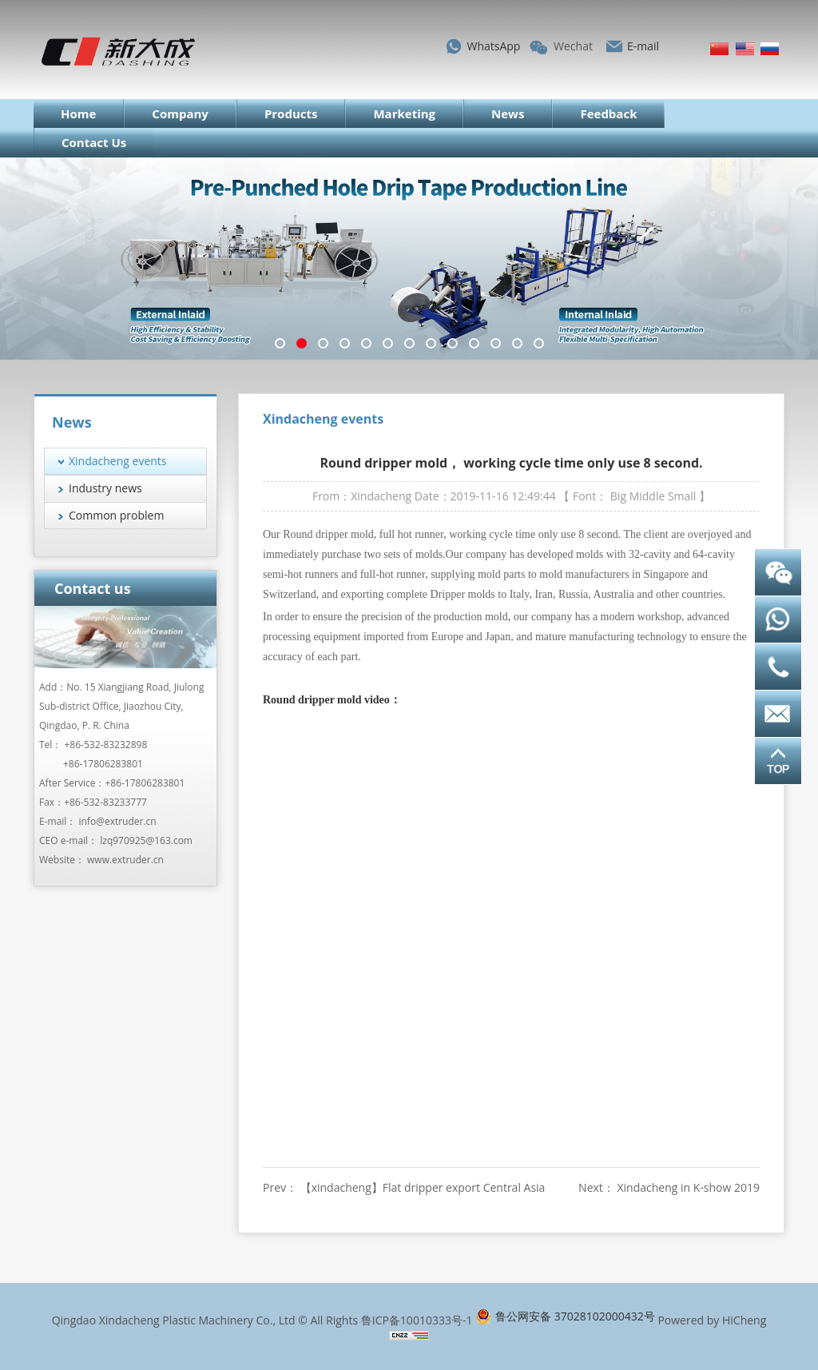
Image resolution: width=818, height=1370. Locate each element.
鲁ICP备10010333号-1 (417, 1320)
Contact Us (94, 142)
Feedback (608, 113)
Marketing (404, 113)
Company (180, 113)
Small (682, 496)
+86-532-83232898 (106, 744)
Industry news (105, 488)
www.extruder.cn (125, 859)
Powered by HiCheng (711, 1320)
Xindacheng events (118, 460)
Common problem (116, 515)
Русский (769, 48)
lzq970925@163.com (146, 840)
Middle (647, 496)
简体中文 (719, 48)
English (745, 48)
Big (618, 496)
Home (78, 113)
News (507, 113)
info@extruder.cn (117, 821)
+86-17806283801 (103, 764)
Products (291, 113)
